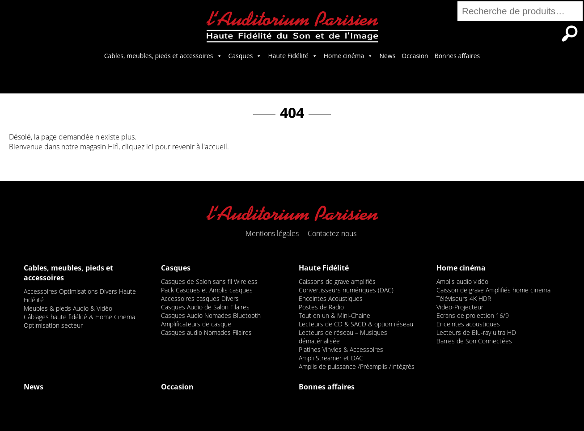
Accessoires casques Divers (200, 298)
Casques (245, 55)
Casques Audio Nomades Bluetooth (211, 315)
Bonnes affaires (457, 55)
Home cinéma (348, 55)
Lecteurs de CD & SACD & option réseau (356, 324)
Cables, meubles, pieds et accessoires (163, 55)
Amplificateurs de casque (196, 324)
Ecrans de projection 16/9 (472, 315)
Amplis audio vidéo (462, 281)
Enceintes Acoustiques (331, 298)
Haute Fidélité (292, 55)
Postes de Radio (321, 307)
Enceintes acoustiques (468, 324)
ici (149, 147)
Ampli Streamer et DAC (331, 358)
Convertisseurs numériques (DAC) (346, 290)
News (387, 55)
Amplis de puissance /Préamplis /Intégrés (357, 366)
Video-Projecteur (459, 307)
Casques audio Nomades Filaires (206, 332)
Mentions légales (272, 233)
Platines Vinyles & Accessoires (341, 349)
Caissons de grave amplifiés (337, 281)
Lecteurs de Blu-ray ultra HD (476, 332)
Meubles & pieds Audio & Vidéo (68, 308)
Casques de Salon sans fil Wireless (209, 281)
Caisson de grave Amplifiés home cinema (493, 290)
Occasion (415, 55)
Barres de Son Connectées (474, 341)
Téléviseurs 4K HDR (463, 298)
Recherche (569, 33)
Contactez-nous (332, 233)
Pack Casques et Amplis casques (207, 290)
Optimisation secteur (53, 325)
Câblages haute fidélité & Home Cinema (79, 317)
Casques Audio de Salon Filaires (205, 307)
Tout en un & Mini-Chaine (334, 315)
